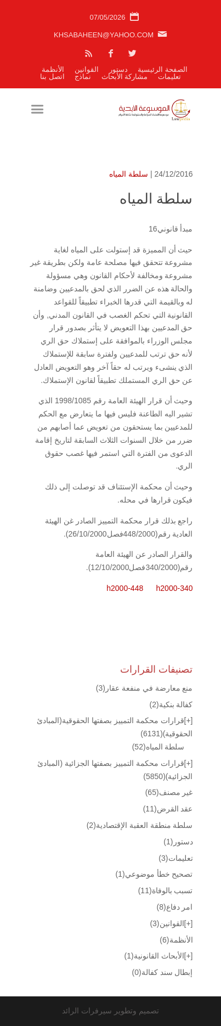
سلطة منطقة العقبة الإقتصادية (140, 825)
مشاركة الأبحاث (124, 76)
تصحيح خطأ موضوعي (154, 874)
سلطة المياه (128, 174)
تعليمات (169, 76)
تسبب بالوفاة (165, 890)
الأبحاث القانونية (154, 955)
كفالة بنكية (170, 704)
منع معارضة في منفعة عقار (144, 688)
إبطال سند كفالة (162, 972)
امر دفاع (174, 907)
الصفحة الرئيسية (163, 69)
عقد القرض (168, 808)
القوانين (87, 69)
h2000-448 (124, 588)
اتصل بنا (52, 76)
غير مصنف (169, 792)
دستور (118, 69)
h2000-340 (174, 588)
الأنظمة (53, 69)
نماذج (83, 76)
